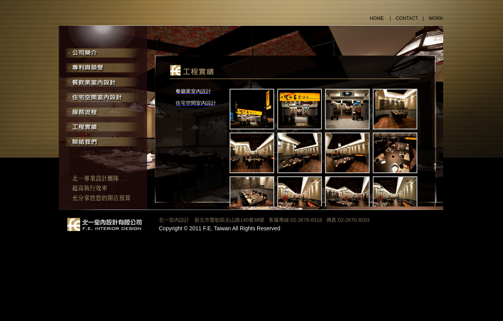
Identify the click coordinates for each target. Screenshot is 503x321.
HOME (377, 18)
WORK (436, 18)
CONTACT (407, 18)
